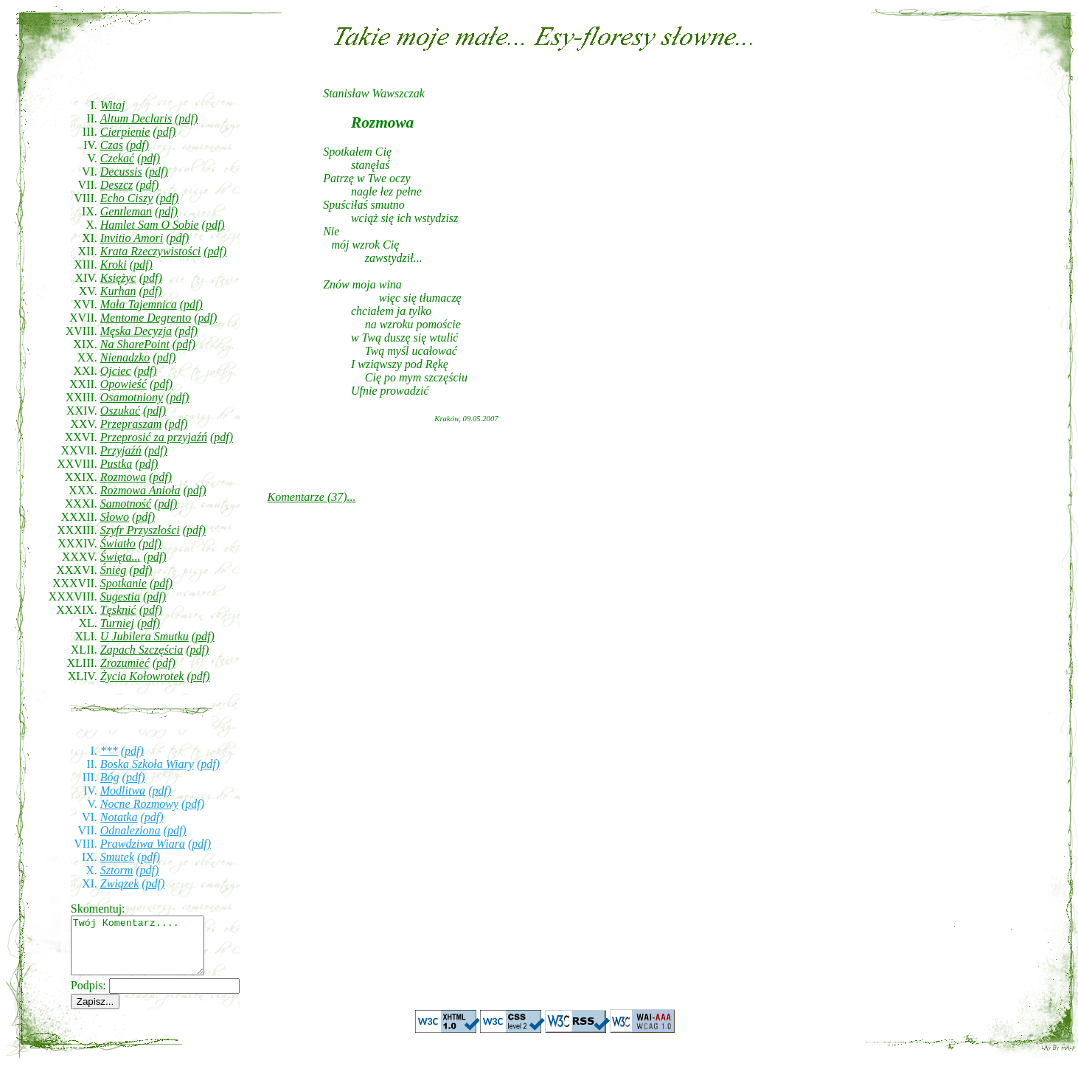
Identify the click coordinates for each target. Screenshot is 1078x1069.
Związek (119, 883)
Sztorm (116, 870)
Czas (111, 145)
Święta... (120, 556)
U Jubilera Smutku (144, 636)
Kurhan (118, 291)
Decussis (121, 171)
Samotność (125, 503)
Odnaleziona (130, 830)
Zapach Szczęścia (141, 649)
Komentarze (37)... (312, 497)
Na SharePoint (135, 344)
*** (109, 750)
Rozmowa (123, 477)
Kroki (113, 264)
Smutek (117, 857)
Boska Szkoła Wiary (147, 764)
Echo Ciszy (126, 198)
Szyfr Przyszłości (140, 530)
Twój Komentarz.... (145, 951)
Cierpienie (125, 131)
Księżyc (118, 277)
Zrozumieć (125, 663)
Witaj (112, 105)
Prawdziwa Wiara (142, 843)
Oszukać (120, 410)
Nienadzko (125, 357)
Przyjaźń (121, 450)
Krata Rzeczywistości (150, 251)
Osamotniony (131, 397)
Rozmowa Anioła (140, 490)
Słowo (114, 517)
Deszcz (116, 185)
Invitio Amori (131, 238)
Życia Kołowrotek (142, 676)
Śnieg (113, 570)
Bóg (109, 777)
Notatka (119, 817)
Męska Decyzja (136, 331)
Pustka (116, 463)
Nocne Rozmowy (139, 804)
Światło (118, 543)
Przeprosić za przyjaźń (153, 437)
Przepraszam (131, 424)
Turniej (117, 623)
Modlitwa (122, 790)
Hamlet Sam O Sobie (149, 224)
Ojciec (115, 370)
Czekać (117, 158)
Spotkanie (123, 583)
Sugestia (120, 596)
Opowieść (123, 384)
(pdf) (186, 118)
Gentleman (126, 211)
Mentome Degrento (145, 317)
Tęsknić (118, 609)
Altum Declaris (136, 118)
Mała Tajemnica (138, 304)
